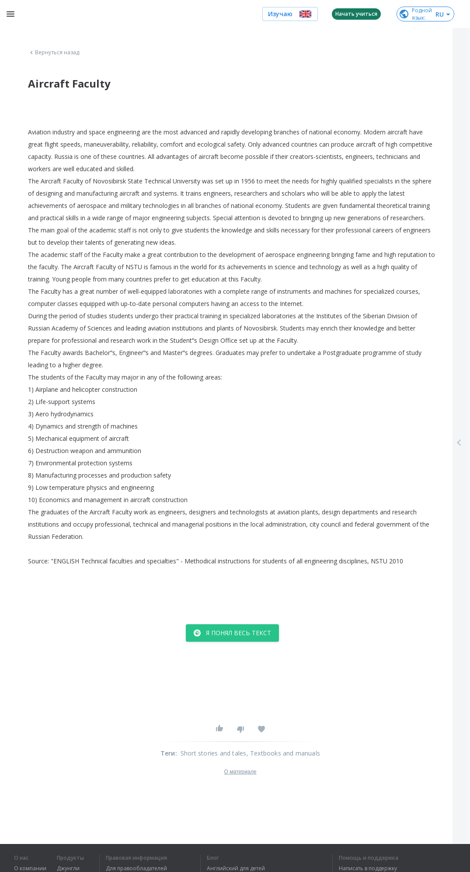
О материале (240, 772)
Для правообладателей (136, 868)
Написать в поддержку (368, 868)
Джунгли (68, 868)
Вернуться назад (54, 52)
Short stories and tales (214, 753)
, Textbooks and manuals (283, 753)
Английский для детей (236, 868)
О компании (30, 868)
